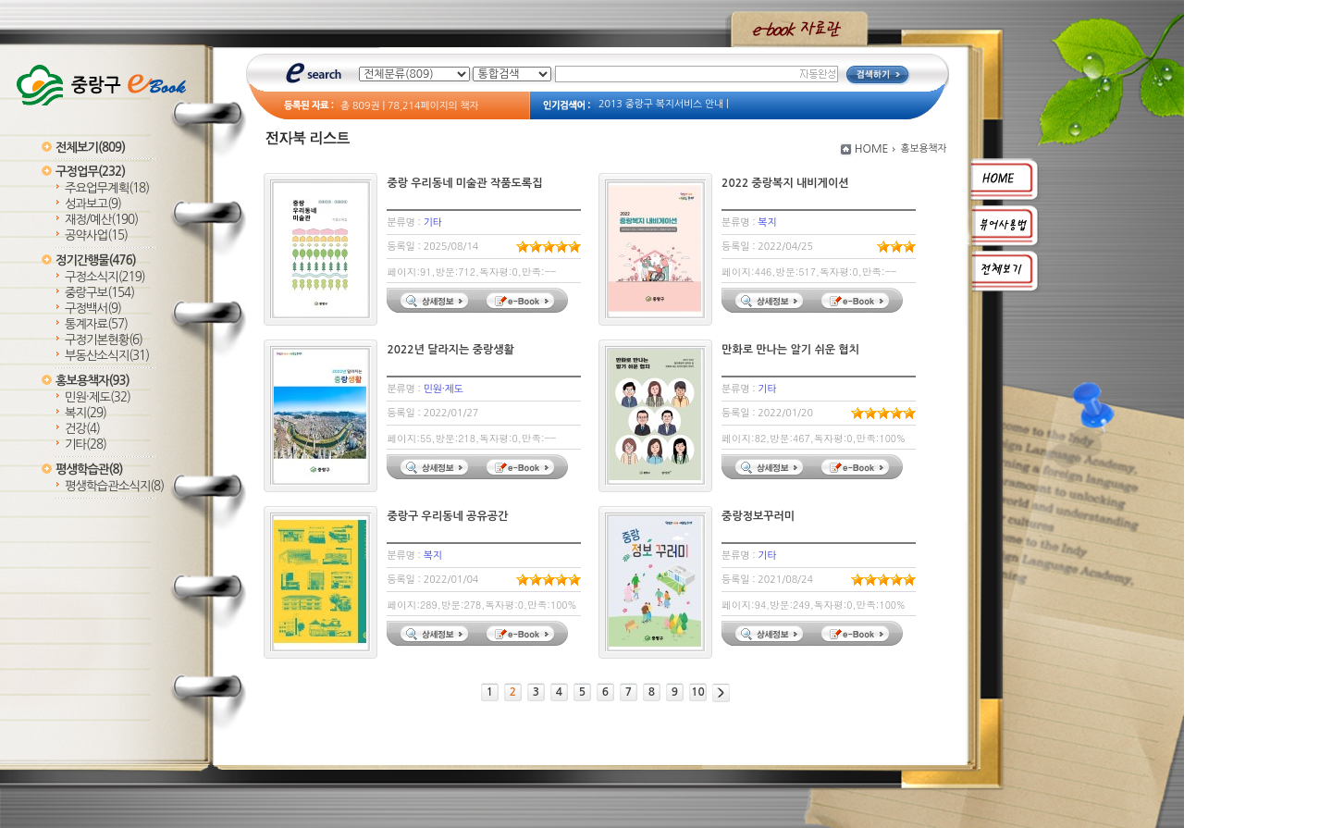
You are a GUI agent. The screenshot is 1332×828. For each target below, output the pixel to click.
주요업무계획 (107, 188)
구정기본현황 (103, 340)
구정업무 (90, 172)
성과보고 (93, 204)
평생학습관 (89, 469)
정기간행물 (96, 260)
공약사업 (96, 235)
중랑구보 (99, 293)
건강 (82, 429)
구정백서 (93, 309)
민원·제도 (97, 397)
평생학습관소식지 (114, 486)
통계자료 (96, 324)
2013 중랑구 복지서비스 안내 (660, 104)
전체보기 (90, 148)
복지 (85, 413)
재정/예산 (101, 220)
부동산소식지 (107, 356)
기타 (85, 445)
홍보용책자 (93, 381)
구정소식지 (105, 277)
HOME (872, 148)
